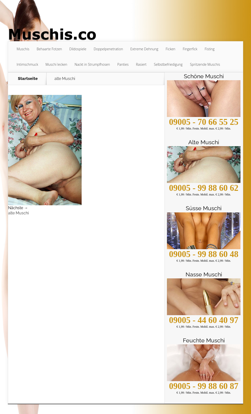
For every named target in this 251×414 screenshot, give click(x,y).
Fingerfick (190, 49)
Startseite (28, 79)
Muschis (23, 49)
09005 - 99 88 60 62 (203, 188)
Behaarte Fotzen (49, 49)
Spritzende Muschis (205, 64)
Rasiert (141, 64)
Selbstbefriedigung (168, 64)
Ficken (171, 49)
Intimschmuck (27, 64)
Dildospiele (77, 49)
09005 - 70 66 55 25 (203, 122)
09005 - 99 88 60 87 (203, 386)
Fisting (209, 49)
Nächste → (18, 208)
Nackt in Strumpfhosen (92, 64)
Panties (123, 64)
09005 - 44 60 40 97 (203, 320)
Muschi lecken (56, 64)
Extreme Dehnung (144, 49)
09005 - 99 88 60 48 (203, 254)
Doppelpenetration (108, 49)
